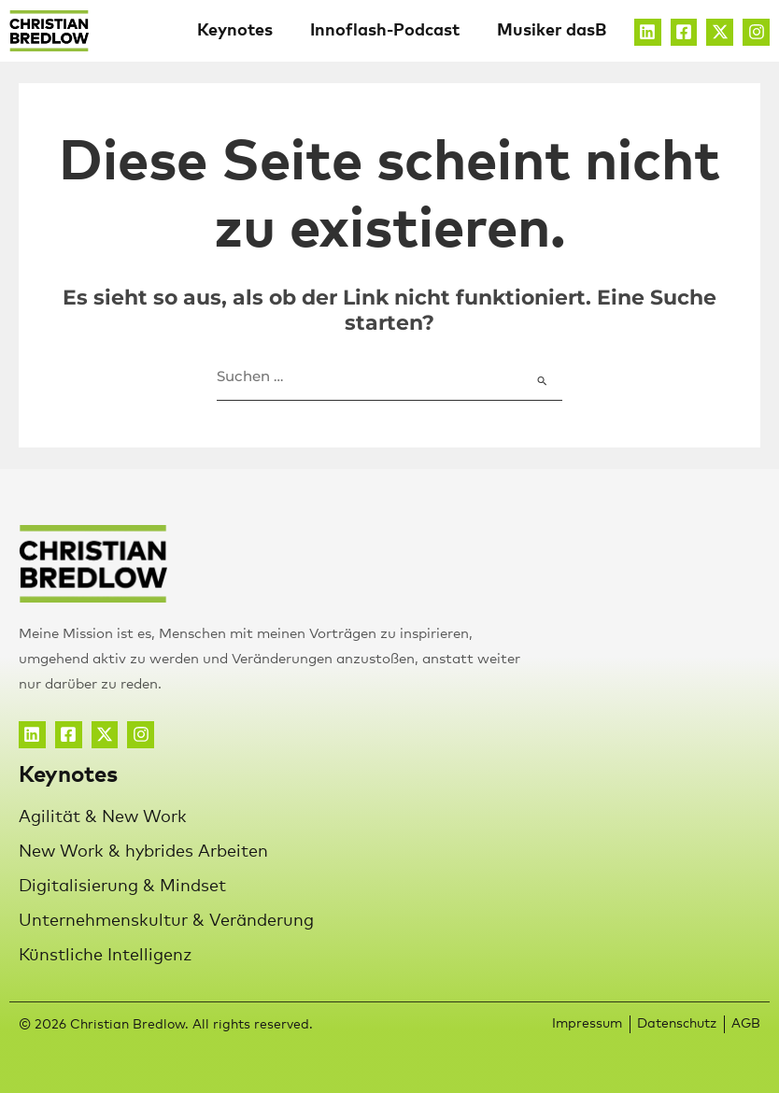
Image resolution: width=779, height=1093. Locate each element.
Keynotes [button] (235, 30)
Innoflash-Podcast (385, 30)
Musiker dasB (551, 30)
